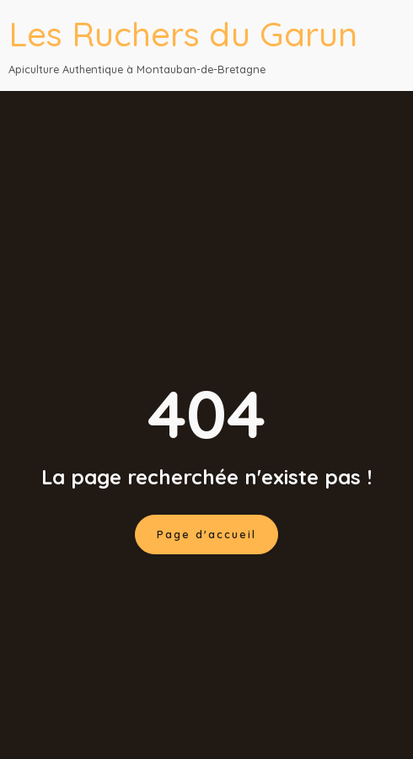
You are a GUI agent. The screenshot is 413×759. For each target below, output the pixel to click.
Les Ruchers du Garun (182, 34)
